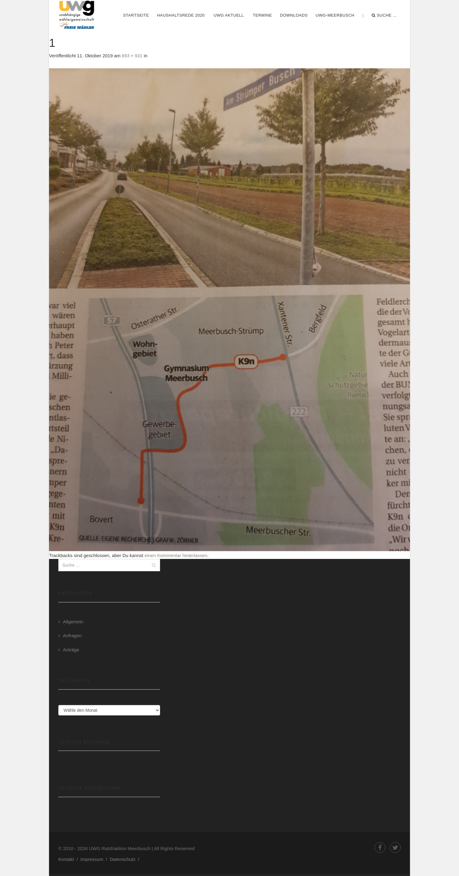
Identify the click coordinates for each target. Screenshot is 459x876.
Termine (262, 15)
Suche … (384, 15)
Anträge (71, 649)
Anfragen (72, 635)
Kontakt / (69, 859)
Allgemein (73, 621)
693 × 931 (132, 55)
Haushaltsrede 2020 (181, 15)
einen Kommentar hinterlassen (176, 555)
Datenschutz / (126, 859)
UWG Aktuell (229, 15)
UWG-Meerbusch (335, 15)
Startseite (136, 15)
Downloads (294, 15)
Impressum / (95, 859)
